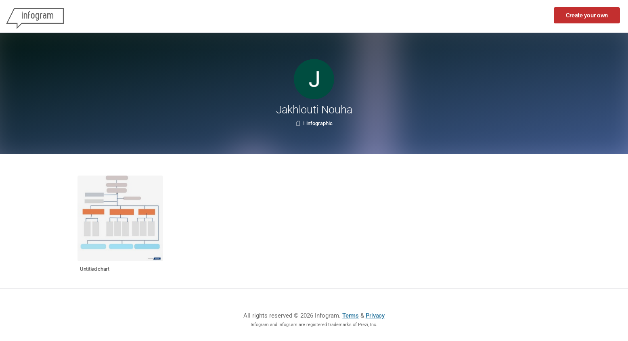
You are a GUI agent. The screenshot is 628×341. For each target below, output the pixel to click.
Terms (350, 315)
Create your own (587, 15)
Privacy (375, 315)
